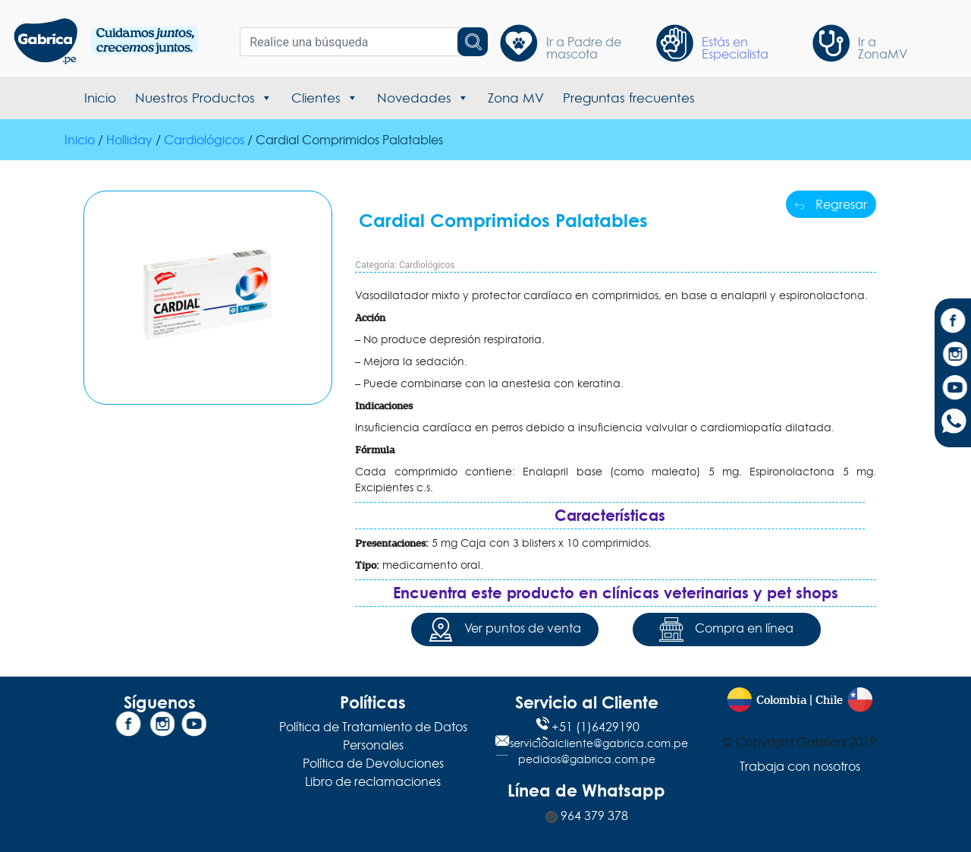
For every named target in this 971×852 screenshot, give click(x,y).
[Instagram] (952, 356)
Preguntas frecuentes (629, 98)
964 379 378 (586, 815)
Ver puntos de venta (505, 629)
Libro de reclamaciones (373, 781)
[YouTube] (952, 389)
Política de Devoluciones (373, 763)
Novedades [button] (423, 98)
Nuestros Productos (203, 98)
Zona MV (516, 98)
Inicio (100, 98)
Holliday (129, 139)
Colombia (781, 700)
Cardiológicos (204, 139)
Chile (829, 700)
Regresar (831, 204)
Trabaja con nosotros (800, 766)
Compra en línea (726, 629)
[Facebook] (952, 323)
